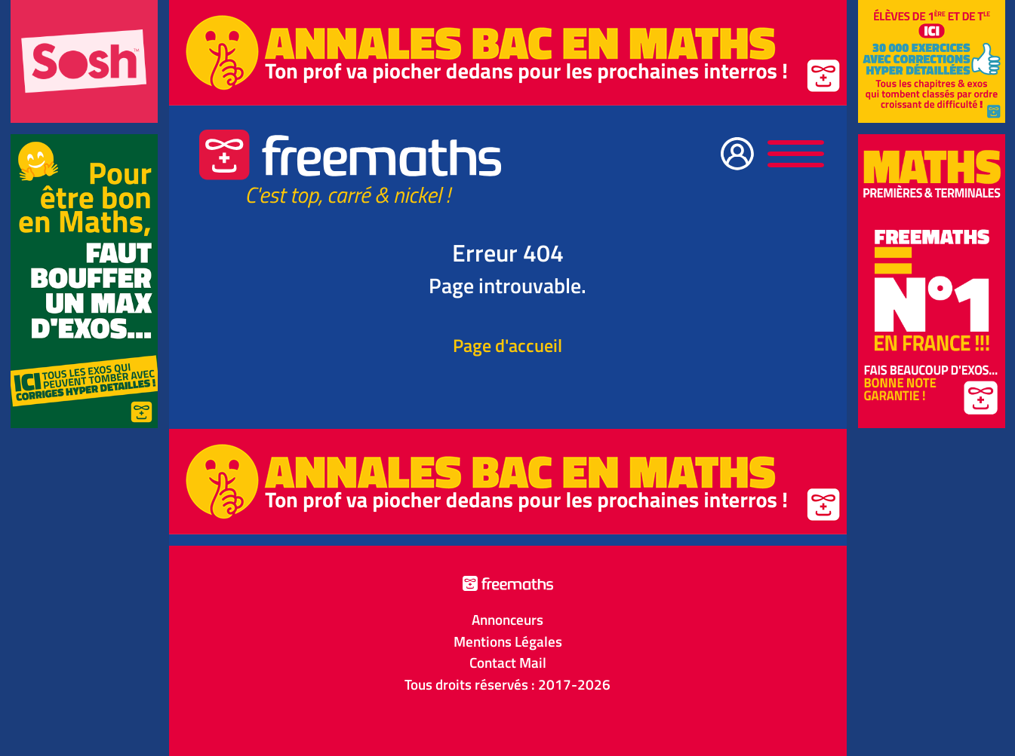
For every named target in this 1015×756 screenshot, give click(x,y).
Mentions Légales (508, 641)
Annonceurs (507, 619)
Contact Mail (507, 662)
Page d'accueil (507, 345)
